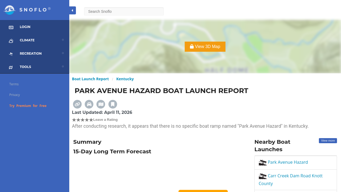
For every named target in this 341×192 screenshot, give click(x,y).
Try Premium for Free (28, 105)
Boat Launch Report (90, 78)
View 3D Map (205, 46)
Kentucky (125, 78)
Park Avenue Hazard (283, 162)
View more (328, 140)
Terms (14, 84)
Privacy (14, 95)
